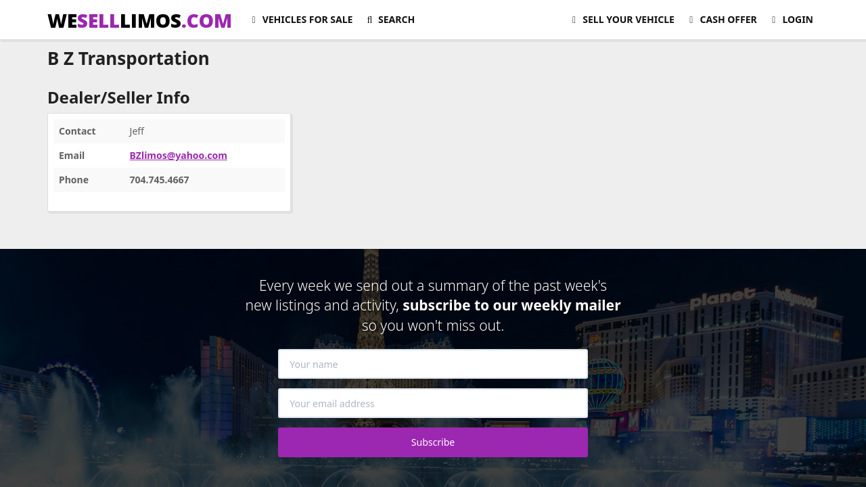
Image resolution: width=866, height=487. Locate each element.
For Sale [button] (300, 19)
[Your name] (433, 364)
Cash (721, 19)
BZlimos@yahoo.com (178, 155)
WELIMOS (139, 20)
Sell (621, 19)
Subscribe (433, 442)
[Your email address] (433, 403)
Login (790, 19)
